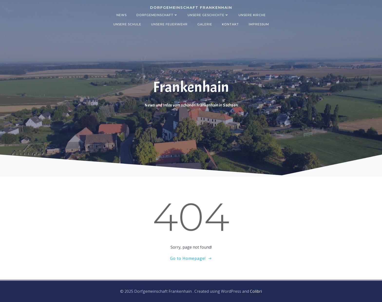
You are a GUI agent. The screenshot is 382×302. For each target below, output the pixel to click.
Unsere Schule (127, 24)
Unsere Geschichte (208, 15)
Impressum (259, 24)
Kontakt (230, 24)
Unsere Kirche (252, 15)
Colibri (256, 291)
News (121, 15)
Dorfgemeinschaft (157, 15)
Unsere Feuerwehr (169, 24)
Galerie (204, 24)
